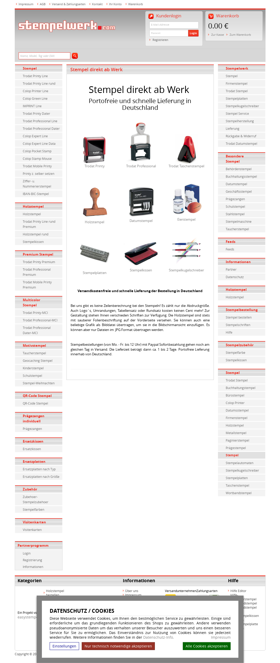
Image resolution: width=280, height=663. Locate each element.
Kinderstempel (33, 368)
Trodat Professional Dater (41, 128)
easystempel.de (31, 617)
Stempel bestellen (239, 317)
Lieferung (232, 128)
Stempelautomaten (239, 463)
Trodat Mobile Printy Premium (37, 284)
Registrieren (160, 40)
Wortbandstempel (239, 493)
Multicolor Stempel (31, 302)
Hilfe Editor (238, 591)
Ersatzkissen (33, 441)
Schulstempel (32, 375)
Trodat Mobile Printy (37, 166)
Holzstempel (33, 206)
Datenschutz (235, 277)
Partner (231, 269)
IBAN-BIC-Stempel (36, 194)
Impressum (221, 637)
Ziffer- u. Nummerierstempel (37, 183)
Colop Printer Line (35, 91)
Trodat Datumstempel (241, 143)
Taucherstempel (34, 353)
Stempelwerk (237, 68)
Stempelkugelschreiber (186, 270)
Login (193, 33)
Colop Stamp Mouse (37, 158)
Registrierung (32, 560)
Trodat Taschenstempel (186, 166)
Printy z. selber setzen (38, 173)
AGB (43, 4)
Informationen (33, 567)
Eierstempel (186, 219)
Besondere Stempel (235, 159)
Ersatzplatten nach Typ (39, 469)
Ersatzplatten (34, 461)
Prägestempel (236, 448)
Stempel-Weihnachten (39, 383)
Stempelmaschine (239, 221)
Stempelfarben (33, 509)
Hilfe (229, 332)
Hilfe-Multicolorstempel (243, 597)
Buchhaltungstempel (240, 388)
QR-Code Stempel (37, 395)
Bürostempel (235, 395)
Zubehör (30, 489)
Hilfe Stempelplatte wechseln (244, 626)
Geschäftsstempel (239, 191)
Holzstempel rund (35, 234)
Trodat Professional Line (40, 121)
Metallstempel (236, 433)
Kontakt (97, 4)
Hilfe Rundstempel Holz (243, 609)
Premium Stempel (38, 254)
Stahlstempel (235, 214)
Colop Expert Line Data (39, 143)
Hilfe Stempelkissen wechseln (244, 618)
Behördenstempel (239, 169)
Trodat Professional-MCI (40, 320)
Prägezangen (32, 429)
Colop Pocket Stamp (37, 151)
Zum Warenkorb (240, 35)
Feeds (230, 241)
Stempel (30, 68)
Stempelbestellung (242, 309)
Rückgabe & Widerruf (241, 136)
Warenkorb (135, 4)
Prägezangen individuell (33, 418)
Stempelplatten (95, 272)
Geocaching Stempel (37, 360)
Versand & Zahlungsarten (69, 4)
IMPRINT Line (32, 106)
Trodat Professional (141, 166)
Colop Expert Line (35, 136)
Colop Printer (235, 403)
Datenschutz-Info (158, 637)
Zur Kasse (217, 35)
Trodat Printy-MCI (35, 313)
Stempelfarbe (235, 352)
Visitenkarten (34, 522)
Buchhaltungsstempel (241, 176)
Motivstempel (34, 345)
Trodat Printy (95, 166)
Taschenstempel (237, 485)
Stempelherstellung (240, 121)
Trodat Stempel (237, 91)
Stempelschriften (238, 325)
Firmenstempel (236, 83)
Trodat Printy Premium (39, 262)
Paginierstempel (237, 440)
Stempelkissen (33, 242)
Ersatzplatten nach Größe (41, 476)
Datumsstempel (237, 410)
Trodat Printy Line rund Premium (39, 224)
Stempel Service (237, 113)
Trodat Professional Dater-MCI (37, 330)
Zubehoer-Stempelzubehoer (35, 499)
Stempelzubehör (240, 345)
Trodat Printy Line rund (39, 83)
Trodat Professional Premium (37, 272)
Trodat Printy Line (35, 76)
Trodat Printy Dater (36, 113)
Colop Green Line (35, 98)
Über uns (131, 591)
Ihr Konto (115, 4)
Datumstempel (141, 220)
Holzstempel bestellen (55, 593)
